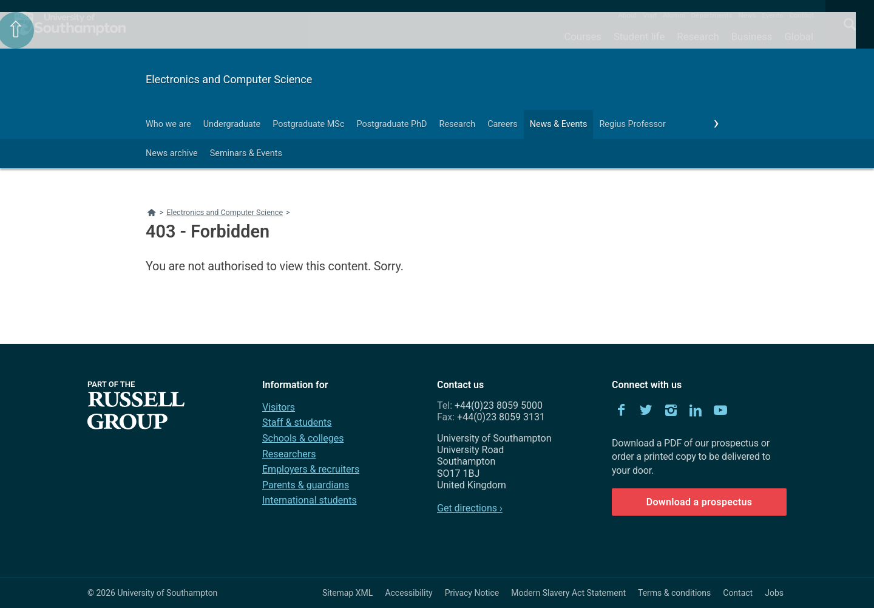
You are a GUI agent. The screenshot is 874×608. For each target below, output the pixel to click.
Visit (650, 15)
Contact (801, 15)
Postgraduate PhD (391, 124)
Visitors (278, 407)
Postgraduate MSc (308, 124)
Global (798, 36)
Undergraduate (232, 124)
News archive (172, 153)
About (627, 15)
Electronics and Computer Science (229, 79)
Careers (502, 124)
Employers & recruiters (310, 469)
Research (698, 36)
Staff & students (297, 422)
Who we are (168, 124)
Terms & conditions (674, 593)
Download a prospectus (699, 502)
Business (752, 36)
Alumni (674, 15)
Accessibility (408, 593)
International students (309, 500)
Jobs (774, 593)
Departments (712, 15)
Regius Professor (632, 124)
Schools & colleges (303, 438)
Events (773, 15)
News (747, 15)
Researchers (289, 454)
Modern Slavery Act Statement (568, 593)
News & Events (559, 124)
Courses (582, 36)
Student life (639, 36)
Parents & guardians (305, 485)
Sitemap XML (347, 593)
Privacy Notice (472, 593)
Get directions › (470, 508)
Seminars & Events (246, 153)
